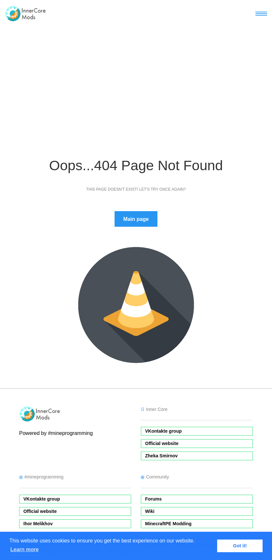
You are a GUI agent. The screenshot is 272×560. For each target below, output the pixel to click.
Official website (162, 443)
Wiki (150, 511)
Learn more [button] (24, 549)
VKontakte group (163, 431)
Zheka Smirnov (161, 455)
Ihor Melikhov (38, 523)
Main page (136, 219)
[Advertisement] (136, 76)
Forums (153, 499)
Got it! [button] (240, 545)
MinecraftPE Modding (168, 523)
